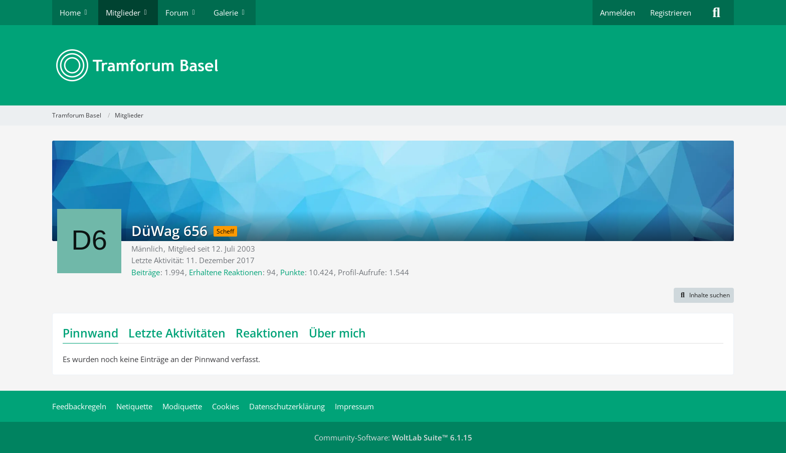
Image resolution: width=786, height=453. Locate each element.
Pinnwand (90, 333)
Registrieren (670, 13)
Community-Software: (393, 437)
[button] (704, 295)
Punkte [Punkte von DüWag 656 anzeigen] (292, 272)
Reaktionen (267, 333)
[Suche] (716, 12)
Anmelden (617, 13)
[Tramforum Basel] (393, 65)
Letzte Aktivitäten (177, 333)
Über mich (337, 333)
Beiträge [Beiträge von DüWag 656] (145, 272)
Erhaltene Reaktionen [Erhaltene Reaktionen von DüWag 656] (225, 272)
